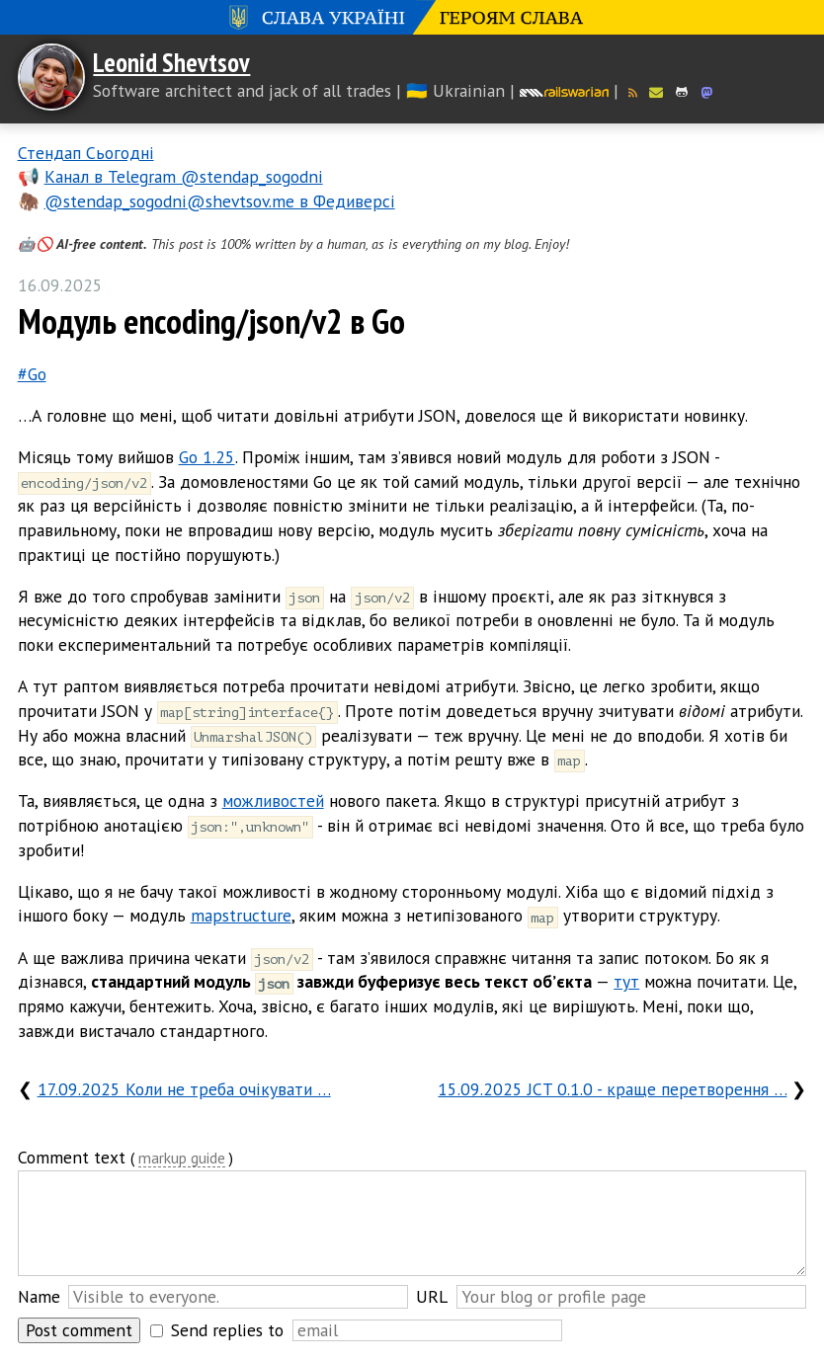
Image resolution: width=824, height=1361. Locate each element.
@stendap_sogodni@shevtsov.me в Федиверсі (219, 201)
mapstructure (241, 915)
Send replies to (227, 1330)
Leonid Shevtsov (171, 62)
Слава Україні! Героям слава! (412, 17)
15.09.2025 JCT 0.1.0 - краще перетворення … (612, 1089)
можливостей (273, 800)
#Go (32, 373)
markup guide (181, 1159)
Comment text (71, 1157)
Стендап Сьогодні (86, 152)
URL (432, 1296)
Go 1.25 (207, 456)
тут (626, 981)
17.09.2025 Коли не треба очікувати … (184, 1089)
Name (39, 1296)
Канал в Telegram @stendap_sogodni (183, 176)
